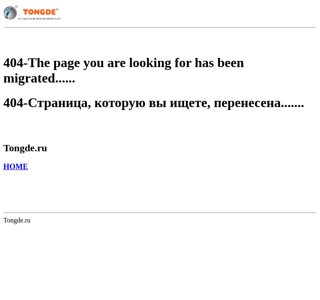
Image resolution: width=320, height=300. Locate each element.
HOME (15, 166)
